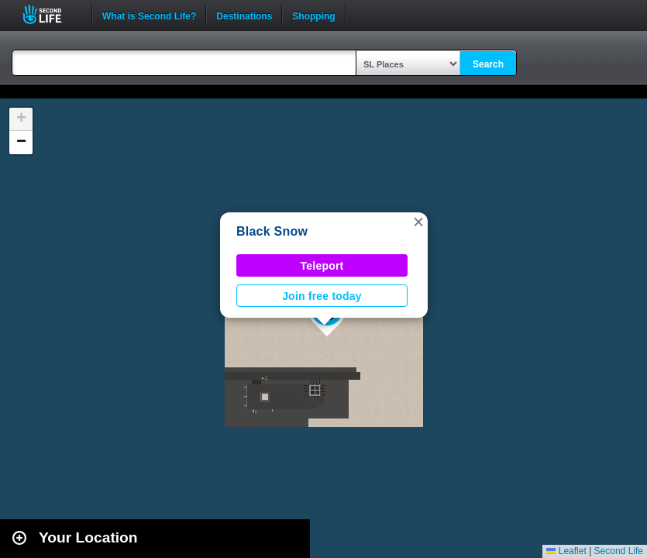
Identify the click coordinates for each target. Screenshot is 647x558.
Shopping (313, 15)
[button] (418, 221)
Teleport (322, 266)
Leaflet (566, 551)
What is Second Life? (149, 15)
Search (488, 64)
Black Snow (272, 231)
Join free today (322, 296)
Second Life (51, 14)
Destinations (244, 15)
